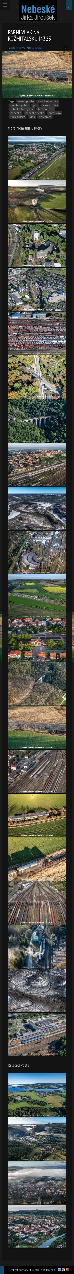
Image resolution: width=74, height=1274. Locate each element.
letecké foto (46, 109)
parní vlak (55, 113)
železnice (45, 117)
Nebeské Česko (34, 113)
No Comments (36, 47)
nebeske (15, 113)
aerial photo (26, 101)
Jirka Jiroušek (50, 105)
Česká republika (48, 101)
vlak (32, 117)
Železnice (15, 47)
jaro (35, 105)
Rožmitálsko (17, 117)
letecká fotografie (22, 109)
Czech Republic (19, 105)
